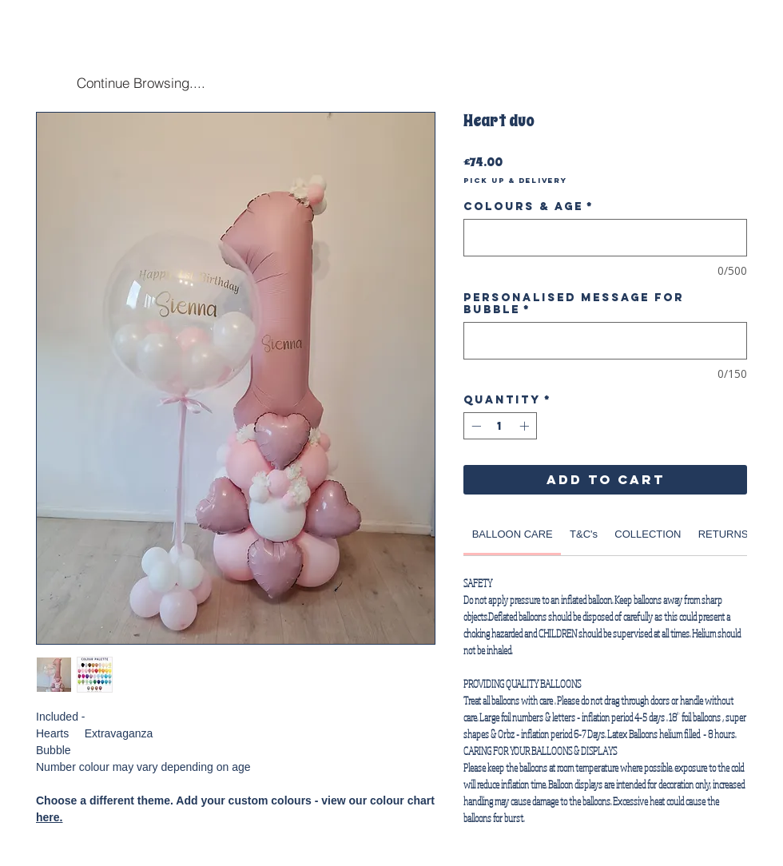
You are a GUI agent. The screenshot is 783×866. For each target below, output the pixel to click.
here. (49, 817)
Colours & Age (528, 207)
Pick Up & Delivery (515, 181)
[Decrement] (474, 426)
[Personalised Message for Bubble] (605, 340)
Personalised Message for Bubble (573, 304)
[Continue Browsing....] (140, 82)
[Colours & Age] (605, 237)
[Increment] (526, 426)
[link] (512, 534)
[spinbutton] (500, 426)
